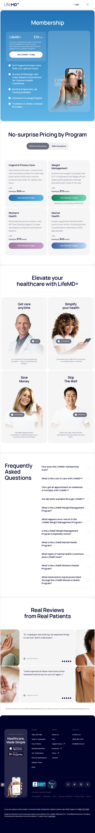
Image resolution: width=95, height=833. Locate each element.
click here (51, 816)
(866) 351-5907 (83, 809)
